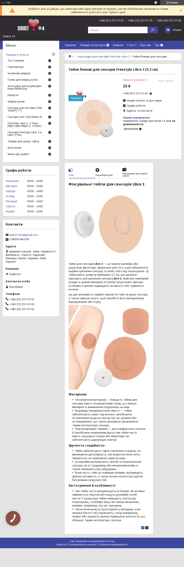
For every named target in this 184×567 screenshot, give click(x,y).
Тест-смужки (16, 60)
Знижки (118, 45)
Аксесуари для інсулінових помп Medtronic (24, 87)
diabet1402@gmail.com (23, 235)
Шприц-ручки (16, 101)
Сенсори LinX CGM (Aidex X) (25, 117)
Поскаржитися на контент (82, 544)
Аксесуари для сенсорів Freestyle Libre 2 (104, 56)
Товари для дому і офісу (23, 141)
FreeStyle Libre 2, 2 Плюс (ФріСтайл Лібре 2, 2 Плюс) (24, 125)
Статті (131, 45)
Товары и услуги (17, 54)
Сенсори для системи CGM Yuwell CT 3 (25, 109)
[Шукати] (153, 30)
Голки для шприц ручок (23, 79)
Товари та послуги (93, 45)
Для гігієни (14, 147)
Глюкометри (15, 67)
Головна (70, 45)
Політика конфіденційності (113, 544)
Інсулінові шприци (19, 73)
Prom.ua (110, 541)
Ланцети (13, 95)
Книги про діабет (19, 154)
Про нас (145, 45)
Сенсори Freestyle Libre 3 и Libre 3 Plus (24, 134)
